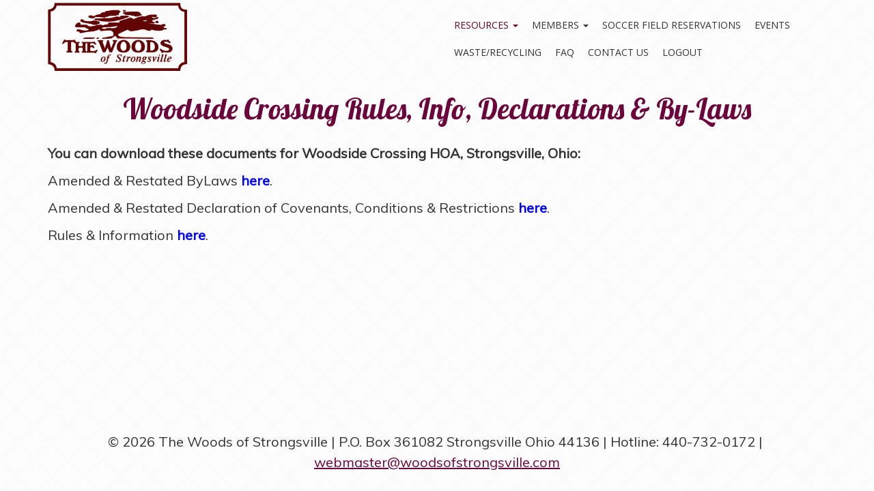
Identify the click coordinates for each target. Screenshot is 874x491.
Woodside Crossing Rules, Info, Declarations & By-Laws (437, 109)
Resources (486, 24)
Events (772, 24)
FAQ (564, 52)
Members (560, 24)
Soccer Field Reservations (671, 24)
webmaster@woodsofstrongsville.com (437, 462)
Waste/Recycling (497, 52)
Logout (682, 52)
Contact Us (618, 52)
